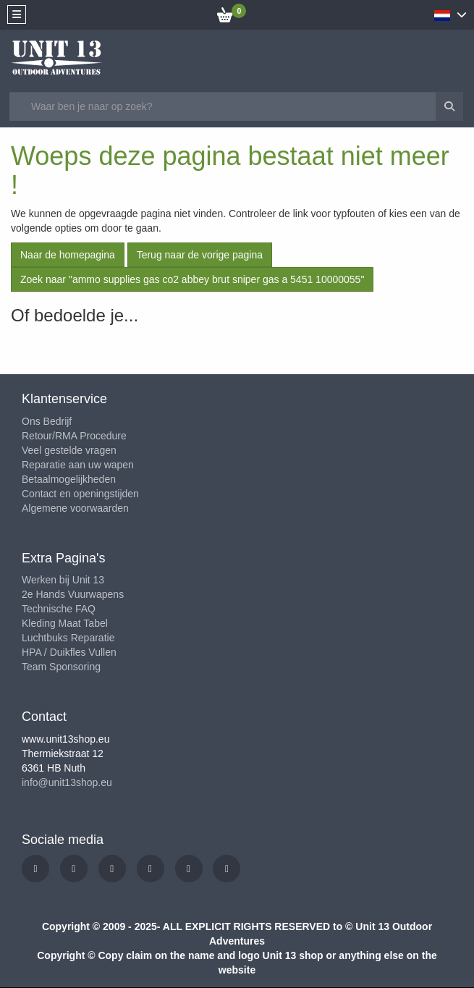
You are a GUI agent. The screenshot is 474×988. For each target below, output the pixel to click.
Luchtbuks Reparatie (68, 637)
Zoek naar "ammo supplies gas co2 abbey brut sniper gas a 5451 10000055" (192, 279)
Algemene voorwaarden (75, 508)
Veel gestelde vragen (69, 450)
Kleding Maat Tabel (65, 623)
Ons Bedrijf (47, 421)
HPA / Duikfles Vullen (69, 652)
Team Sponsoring (61, 666)
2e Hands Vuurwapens (73, 594)
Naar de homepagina (67, 255)
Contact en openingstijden (80, 493)
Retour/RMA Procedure (74, 436)
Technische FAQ (59, 609)
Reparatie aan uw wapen (78, 464)
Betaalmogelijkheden (69, 479)
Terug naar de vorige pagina (200, 255)
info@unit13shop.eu (67, 782)
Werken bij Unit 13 (63, 580)
